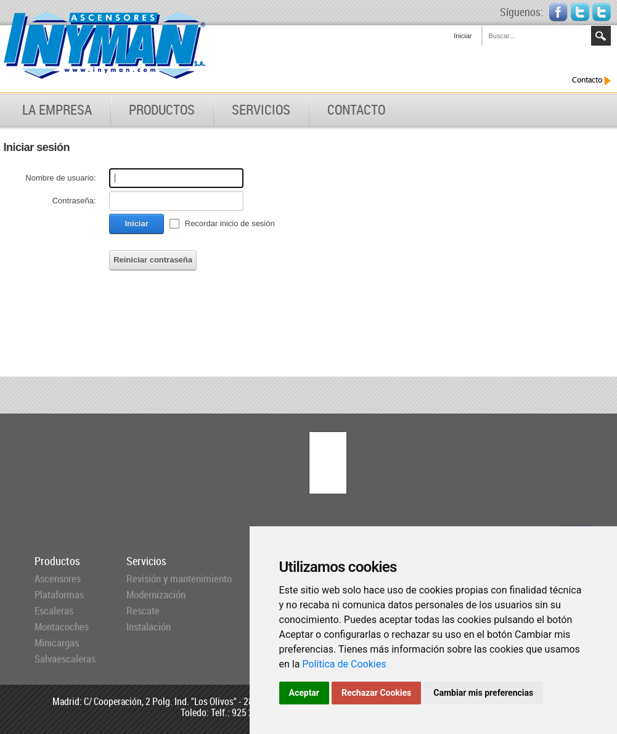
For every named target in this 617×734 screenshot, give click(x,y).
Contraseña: (74, 200)
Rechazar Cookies (376, 693)
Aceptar (304, 693)
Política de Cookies (344, 664)
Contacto (591, 80)
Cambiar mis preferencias (483, 693)
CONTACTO (356, 109)
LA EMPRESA (57, 109)
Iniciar (463, 35)
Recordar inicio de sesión (230, 223)
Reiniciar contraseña (152, 259)
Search (601, 36)
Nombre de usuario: (60, 177)
